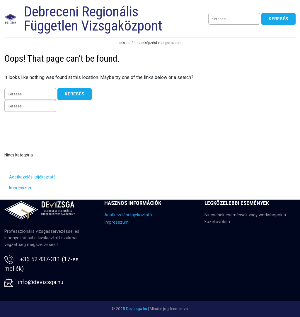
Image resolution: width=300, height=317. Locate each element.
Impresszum (21, 188)
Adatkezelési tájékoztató (32, 177)
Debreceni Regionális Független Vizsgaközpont (93, 18)
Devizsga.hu (136, 308)
